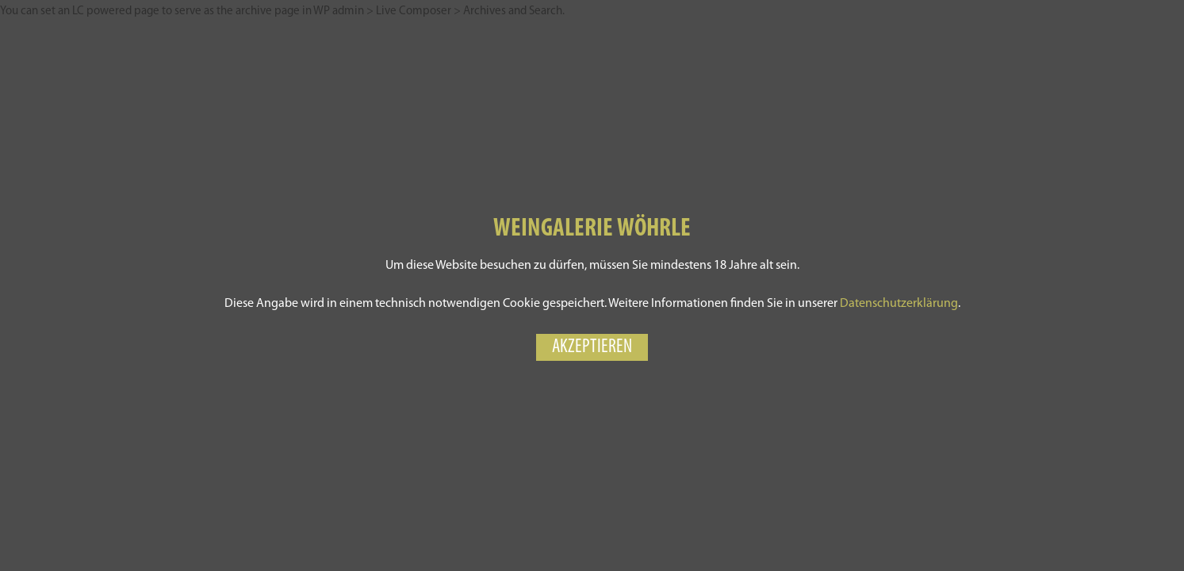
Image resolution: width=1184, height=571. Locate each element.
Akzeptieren (592, 347)
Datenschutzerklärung (899, 303)
